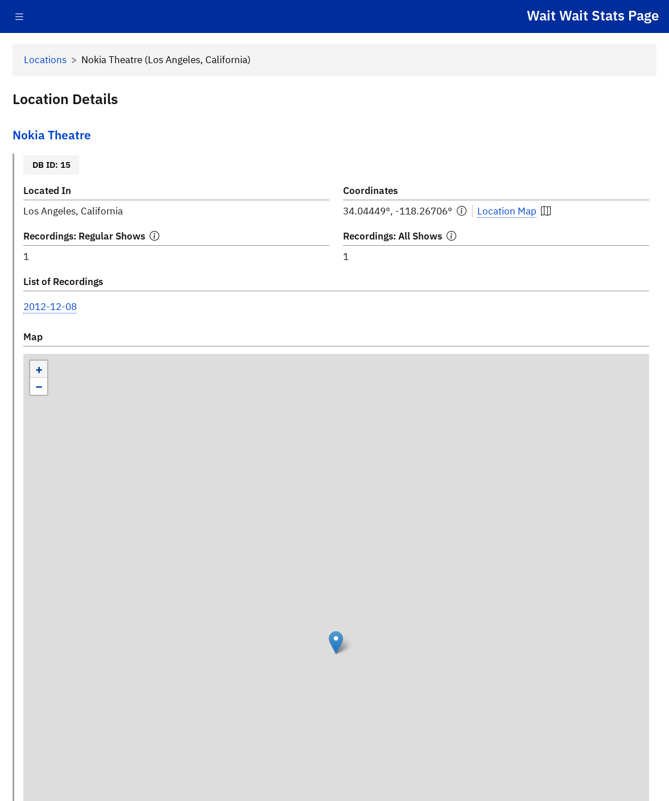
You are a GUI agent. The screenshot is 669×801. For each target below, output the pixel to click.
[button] (336, 642)
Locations (45, 59)
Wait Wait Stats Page (593, 15)
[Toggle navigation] (19, 17)
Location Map (506, 211)
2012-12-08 (50, 306)
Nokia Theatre (52, 135)
